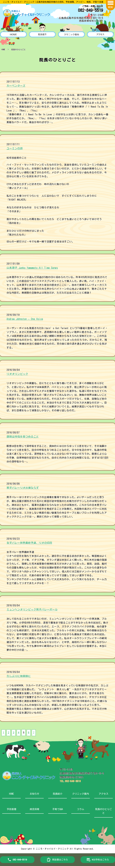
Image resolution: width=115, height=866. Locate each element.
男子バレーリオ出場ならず (23, 487)
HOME (3, 49)
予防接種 (11, 809)
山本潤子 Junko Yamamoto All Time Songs (32, 267)
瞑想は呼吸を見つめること (23, 436)
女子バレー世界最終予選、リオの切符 (29, 542)
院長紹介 (57, 794)
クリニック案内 (80, 794)
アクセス (103, 794)
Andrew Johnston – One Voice (25, 319)
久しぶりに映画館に (19, 676)
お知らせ (34, 794)
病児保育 (34, 809)
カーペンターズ (16, 85)
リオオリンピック (17, 374)
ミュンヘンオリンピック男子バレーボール (32, 609)
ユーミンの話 (15, 148)
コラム (80, 809)
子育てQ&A (57, 809)
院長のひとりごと (103, 811)
